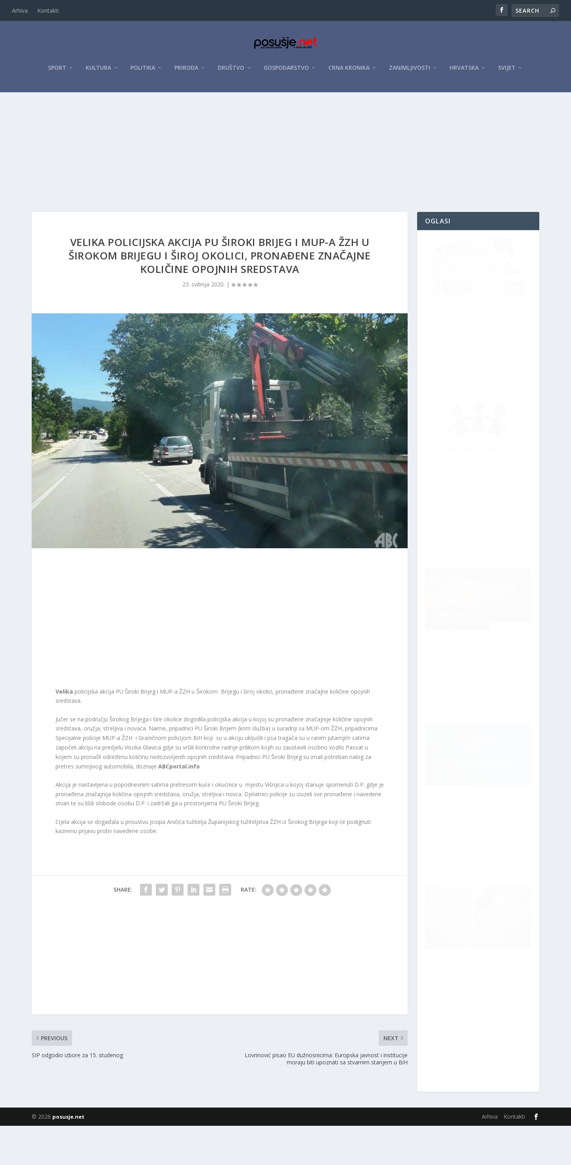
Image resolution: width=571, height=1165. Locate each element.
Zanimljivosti (409, 72)
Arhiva (20, 10)
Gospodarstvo (286, 72)
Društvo (231, 72)
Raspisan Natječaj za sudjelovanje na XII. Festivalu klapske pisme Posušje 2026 (476, 860)
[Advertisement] (285, 155)
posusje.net (68, 1155)
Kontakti (48, 10)
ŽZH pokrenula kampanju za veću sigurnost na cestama (473, 508)
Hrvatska (464, 72)
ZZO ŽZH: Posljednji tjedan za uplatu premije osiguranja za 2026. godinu (475, 342)
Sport (57, 72)
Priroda (186, 72)
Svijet (506, 72)
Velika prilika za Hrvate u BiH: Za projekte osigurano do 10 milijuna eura (479, 1029)
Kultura (98, 72)
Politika (142, 72)
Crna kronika (349, 72)
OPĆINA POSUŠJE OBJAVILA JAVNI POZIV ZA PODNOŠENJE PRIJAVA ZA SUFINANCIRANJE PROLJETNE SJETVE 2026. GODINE (475, 677)
